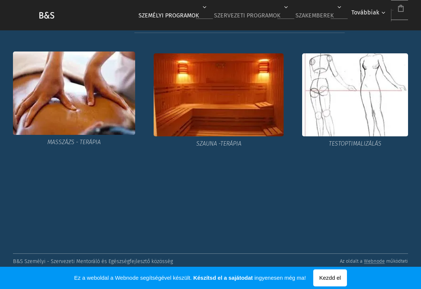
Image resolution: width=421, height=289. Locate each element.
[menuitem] (145, 15)
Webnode (374, 261)
